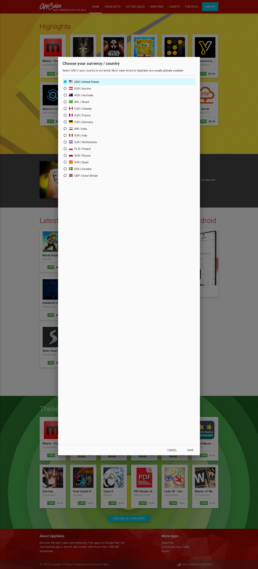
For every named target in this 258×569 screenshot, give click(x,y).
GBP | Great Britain (84, 176)
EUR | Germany (81, 122)
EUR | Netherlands (84, 142)
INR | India (79, 129)
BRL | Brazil (79, 102)
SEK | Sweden (81, 169)
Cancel (170, 450)
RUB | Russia (80, 156)
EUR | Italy (79, 135)
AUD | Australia (82, 95)
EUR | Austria (80, 89)
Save (190, 450)
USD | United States (85, 82)
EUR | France (80, 115)
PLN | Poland (80, 149)
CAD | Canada (81, 109)
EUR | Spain (79, 162)
